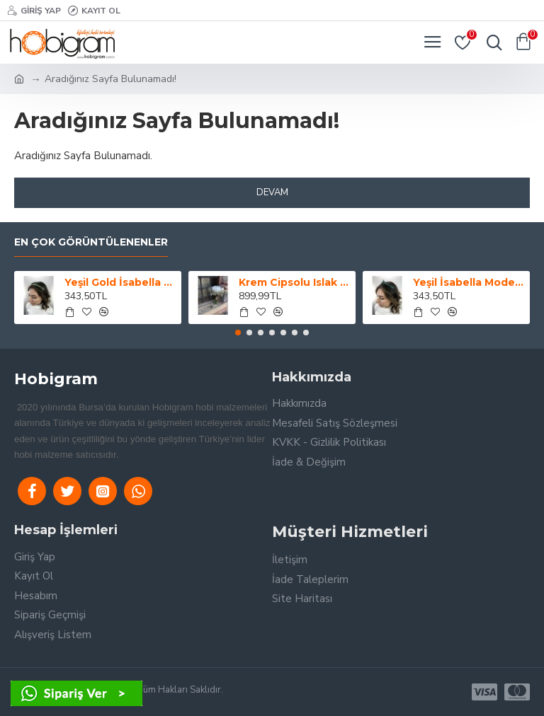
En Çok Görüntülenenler (91, 242)
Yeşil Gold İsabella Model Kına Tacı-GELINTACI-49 (120, 282)
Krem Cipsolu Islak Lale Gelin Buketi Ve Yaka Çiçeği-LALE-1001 (295, 282)
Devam (272, 192)
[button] (238, 332)
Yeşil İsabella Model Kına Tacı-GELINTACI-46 (469, 282)
